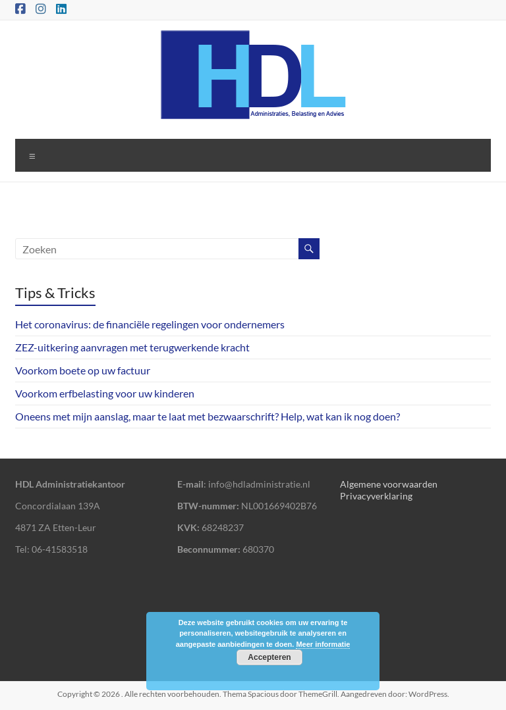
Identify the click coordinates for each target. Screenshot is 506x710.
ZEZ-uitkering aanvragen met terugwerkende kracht (132, 347)
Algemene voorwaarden (388, 484)
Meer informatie (323, 644)
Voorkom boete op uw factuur (82, 370)
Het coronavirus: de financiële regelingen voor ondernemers (150, 324)
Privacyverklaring (376, 495)
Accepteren (269, 657)
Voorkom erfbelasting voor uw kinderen (104, 393)
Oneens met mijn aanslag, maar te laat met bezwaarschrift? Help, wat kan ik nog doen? (207, 416)
